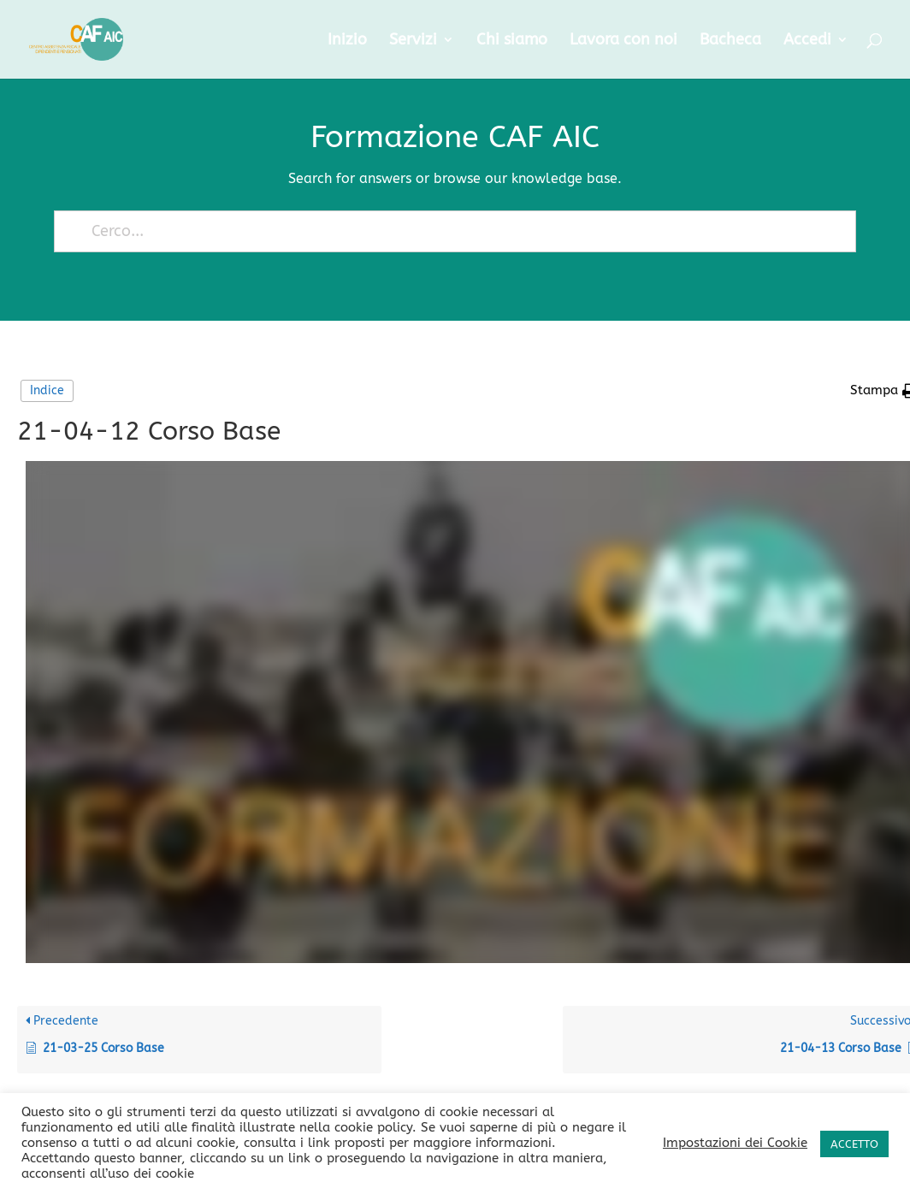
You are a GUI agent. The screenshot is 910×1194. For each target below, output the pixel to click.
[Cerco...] (447, 231)
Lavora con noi (623, 41)
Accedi (807, 41)
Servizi (413, 41)
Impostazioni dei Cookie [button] (735, 1143)
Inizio (347, 41)
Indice (47, 390)
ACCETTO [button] (854, 1144)
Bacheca (730, 41)
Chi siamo (511, 41)
